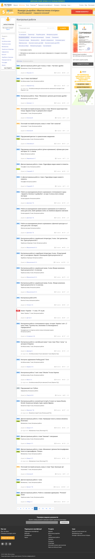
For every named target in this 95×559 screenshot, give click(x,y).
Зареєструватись (8, 24)
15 (50, 508)
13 (42, 508)
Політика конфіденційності (28, 556)
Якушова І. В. (30, 72)
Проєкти (50, 539)
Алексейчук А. (30, 143)
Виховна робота (35, 40)
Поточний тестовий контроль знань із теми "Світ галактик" (41, 123)
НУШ (3, 38)
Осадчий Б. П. (30, 171)
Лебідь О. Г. (30, 501)
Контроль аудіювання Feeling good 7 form (35, 359)
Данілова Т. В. (30, 203)
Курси (26, 537)
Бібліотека (22, 5)
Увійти (8, 29)
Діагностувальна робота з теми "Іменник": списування (39, 436)
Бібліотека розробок (54, 533)
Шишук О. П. (30, 427)
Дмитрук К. (30, 351)
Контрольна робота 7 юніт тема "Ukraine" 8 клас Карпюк (40, 372)
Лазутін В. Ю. (30, 395)
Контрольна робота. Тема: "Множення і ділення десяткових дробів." (44, 96)
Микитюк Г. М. (30, 410)
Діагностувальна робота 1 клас (31, 480)
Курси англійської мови (55, 547)
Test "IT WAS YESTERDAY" (29, 78)
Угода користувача (5, 556)
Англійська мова (6, 41)
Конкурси (57, 5)
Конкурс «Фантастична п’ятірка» (81, 535)
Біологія (4, 54)
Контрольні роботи (24, 37)
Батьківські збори (24, 45)
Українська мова (6, 44)
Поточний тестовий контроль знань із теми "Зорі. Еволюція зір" (42, 467)
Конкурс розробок (39, 10)
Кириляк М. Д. (30, 85)
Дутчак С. (29, 317)
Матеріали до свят (77, 533)
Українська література (8, 49)
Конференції (28, 535)
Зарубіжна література (7, 57)
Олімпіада (63, 5)
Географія (4, 62)
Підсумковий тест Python (29, 388)
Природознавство (6, 60)
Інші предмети (8, 68)
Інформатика (5, 52)
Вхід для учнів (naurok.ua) (79, 531)
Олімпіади (51, 543)
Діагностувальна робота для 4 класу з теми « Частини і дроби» (42, 66)
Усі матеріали (22, 34)
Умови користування (16, 556)
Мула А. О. (29, 379)
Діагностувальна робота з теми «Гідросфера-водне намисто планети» (45, 164)
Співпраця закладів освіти (8, 533)
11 (35, 508)
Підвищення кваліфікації (45, 5)
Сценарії (48, 37)
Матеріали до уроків (52, 34)
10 (32, 508)
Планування (55, 37)
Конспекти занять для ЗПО (52, 43)
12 (39, 508)
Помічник (33, 5)
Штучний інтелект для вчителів (57, 545)
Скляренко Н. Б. (31, 336)
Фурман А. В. (30, 366)
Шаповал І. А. (30, 103)
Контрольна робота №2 (29, 298)
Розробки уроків (40, 34)
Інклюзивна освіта (25, 50)
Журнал (15, 5)
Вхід (86, 5)
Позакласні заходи (24, 40)
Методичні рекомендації (37, 37)
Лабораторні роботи (54, 537)
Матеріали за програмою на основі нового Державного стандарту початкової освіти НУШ (43, 54)
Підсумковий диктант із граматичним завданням (38, 136)
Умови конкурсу (81, 12)
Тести (27, 5)
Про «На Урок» (5, 531)
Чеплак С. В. (30, 305)
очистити (51, 28)
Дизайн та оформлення (47, 40)
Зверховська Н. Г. (31, 158)
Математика (5, 46)
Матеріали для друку (35, 45)
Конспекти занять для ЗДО (36, 43)
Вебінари (27, 533)
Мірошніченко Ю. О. (32, 247)
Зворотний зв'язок (7, 538)
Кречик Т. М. (30, 487)
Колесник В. (30, 118)
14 (46, 508)
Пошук (20, 25)
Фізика (3, 65)
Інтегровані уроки (60, 40)
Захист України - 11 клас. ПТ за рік (32, 311)
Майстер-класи (23, 43)
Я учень (81, 5)
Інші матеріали (47, 45)
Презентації (31, 34)
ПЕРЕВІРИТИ (64, 522)
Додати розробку (83, 64)
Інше (69, 5)
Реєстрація (91, 5)
